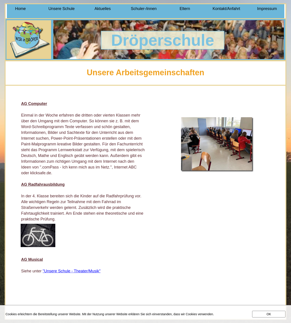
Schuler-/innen (144, 8)
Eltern (184, 8)
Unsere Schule (61, 8)
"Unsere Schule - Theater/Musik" (72, 271)
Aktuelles (102, 8)
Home (20, 8)
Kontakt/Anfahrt (226, 8)
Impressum (267, 8)
